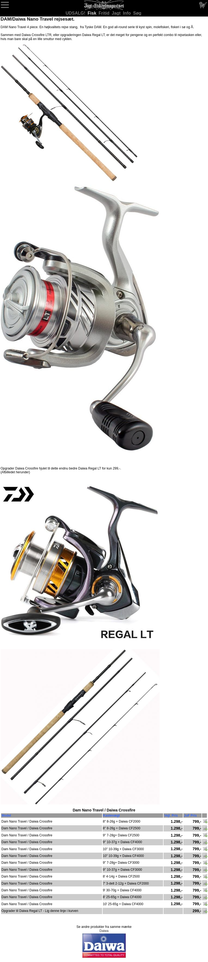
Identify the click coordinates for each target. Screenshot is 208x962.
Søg (137, 13)
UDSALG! (76, 13)
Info (127, 13)
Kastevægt (111, 815)
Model (6, 815)
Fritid (104, 13)
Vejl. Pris (171, 815)
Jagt (117, 13)
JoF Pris (190, 815)
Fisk (93, 13)
